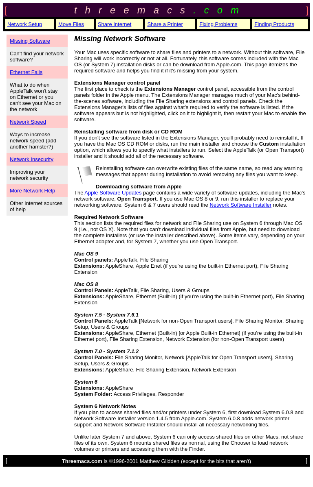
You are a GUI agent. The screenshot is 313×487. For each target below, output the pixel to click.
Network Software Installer (240, 205)
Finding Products (274, 24)
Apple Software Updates (112, 193)
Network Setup (24, 24)
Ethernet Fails (26, 72)
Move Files (71, 24)
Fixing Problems (218, 24)
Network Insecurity (31, 159)
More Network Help (32, 191)
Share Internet (114, 24)
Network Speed (28, 122)
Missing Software (30, 41)
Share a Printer (165, 24)
